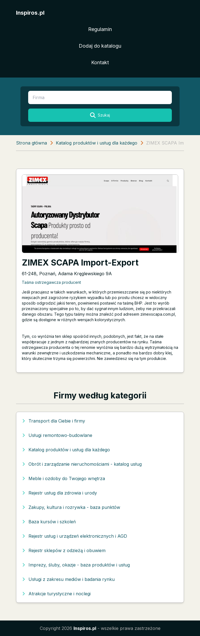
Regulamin (100, 29)
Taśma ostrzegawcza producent (51, 282)
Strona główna (31, 143)
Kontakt (100, 62)
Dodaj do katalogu (100, 46)
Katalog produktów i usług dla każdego (96, 143)
